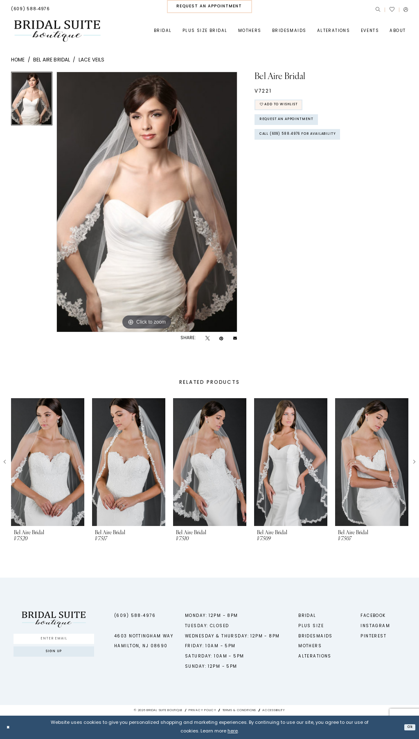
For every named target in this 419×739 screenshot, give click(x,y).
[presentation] (47, 462)
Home (18, 60)
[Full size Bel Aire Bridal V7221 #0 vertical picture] (147, 202)
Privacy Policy (202, 710)
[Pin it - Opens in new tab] (221, 339)
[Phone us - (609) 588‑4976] (30, 9)
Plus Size (311, 626)
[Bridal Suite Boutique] (57, 31)
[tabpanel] (31, 100)
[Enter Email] (54, 640)
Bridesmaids (315, 636)
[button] (405, 9)
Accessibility (273, 710)
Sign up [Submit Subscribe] (54, 655)
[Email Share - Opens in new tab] (235, 338)
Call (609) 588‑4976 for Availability (309, 143)
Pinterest (373, 636)
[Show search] (378, 9)
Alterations (314, 656)
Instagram (375, 626)
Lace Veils (92, 60)
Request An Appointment (293, 125)
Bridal (307, 616)
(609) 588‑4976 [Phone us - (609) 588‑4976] (134, 616)
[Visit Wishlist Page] (392, 9)
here (233, 731)
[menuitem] (30, 9)
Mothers (310, 646)
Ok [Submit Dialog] (408, 727)
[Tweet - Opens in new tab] (207, 339)
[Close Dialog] (9, 727)
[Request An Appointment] (209, 6)
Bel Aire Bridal (51, 60)
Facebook (372, 616)
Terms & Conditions (239, 710)
